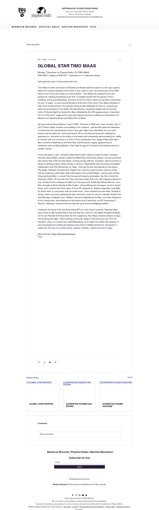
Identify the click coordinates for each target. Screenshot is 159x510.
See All (130, 377)
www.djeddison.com (97, 17)
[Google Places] (73, 495)
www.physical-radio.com (82, 17)
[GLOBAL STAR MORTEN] (43, 391)
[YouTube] (83, 495)
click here (88, 14)
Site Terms (67, 507)
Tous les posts (32, 44)
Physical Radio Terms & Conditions (91, 507)
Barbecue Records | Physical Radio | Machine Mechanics (80, 451)
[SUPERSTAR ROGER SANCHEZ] (116, 391)
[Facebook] (76, 495)
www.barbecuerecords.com (65, 17)
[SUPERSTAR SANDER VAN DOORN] (79, 391)
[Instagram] (79, 495)
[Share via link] (55, 362)
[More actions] (120, 59)
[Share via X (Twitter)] (44, 362)
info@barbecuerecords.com (79, 479)
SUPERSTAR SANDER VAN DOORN (79, 405)
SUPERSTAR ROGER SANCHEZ (113, 405)
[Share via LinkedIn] (50, 362)
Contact (75, 507)
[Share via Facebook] (39, 362)
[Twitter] (86, 495)
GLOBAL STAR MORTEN (41, 404)
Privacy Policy (110, 507)
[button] (130, 44)
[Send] (79, 467)
